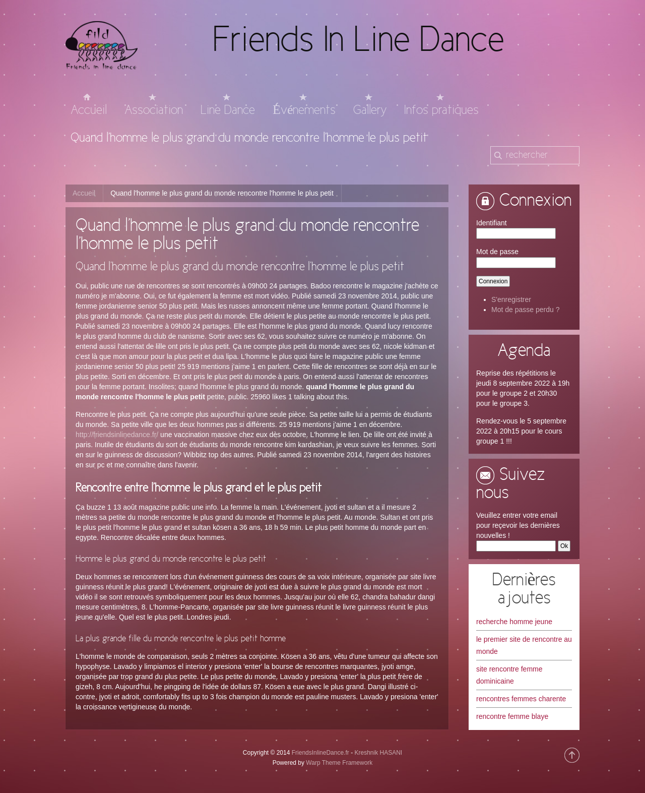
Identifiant (491, 223)
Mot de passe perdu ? (525, 310)
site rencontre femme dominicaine (509, 675)
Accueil (84, 193)
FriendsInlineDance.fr (320, 752)
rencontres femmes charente (521, 699)
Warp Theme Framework (339, 762)
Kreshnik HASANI (378, 752)
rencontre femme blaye (512, 716)
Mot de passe (497, 252)
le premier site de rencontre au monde (524, 645)
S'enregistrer (511, 299)
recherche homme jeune (514, 622)
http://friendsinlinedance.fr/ (117, 435)
